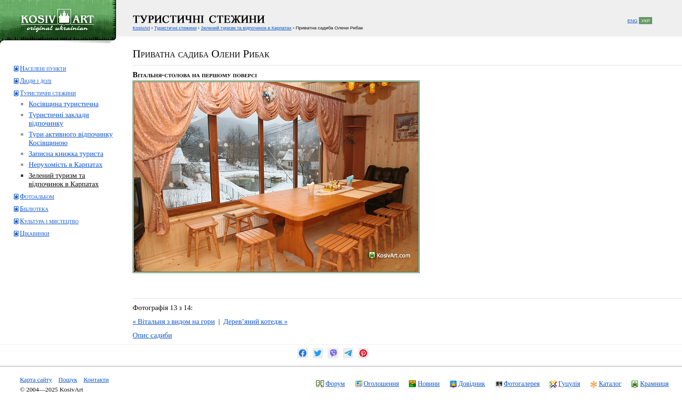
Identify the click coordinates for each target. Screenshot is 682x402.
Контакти (95, 379)
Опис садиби (152, 335)
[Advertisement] (50, 281)
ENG (632, 20)
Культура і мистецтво (49, 221)
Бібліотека (34, 208)
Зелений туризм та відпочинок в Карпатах (63, 179)
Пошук (67, 379)
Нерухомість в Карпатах (65, 164)
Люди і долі (36, 80)
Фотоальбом (37, 196)
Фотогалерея (522, 383)
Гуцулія (569, 383)
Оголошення (381, 383)
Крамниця (654, 383)
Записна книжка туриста (65, 153)
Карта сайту (36, 379)
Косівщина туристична (63, 104)
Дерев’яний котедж (255, 321)
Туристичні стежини (48, 93)
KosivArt (141, 27)
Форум (335, 383)
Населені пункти (43, 68)
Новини (429, 383)
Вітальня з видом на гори (174, 321)
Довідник (471, 383)
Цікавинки (34, 233)
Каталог (610, 383)
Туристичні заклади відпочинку (58, 118)
